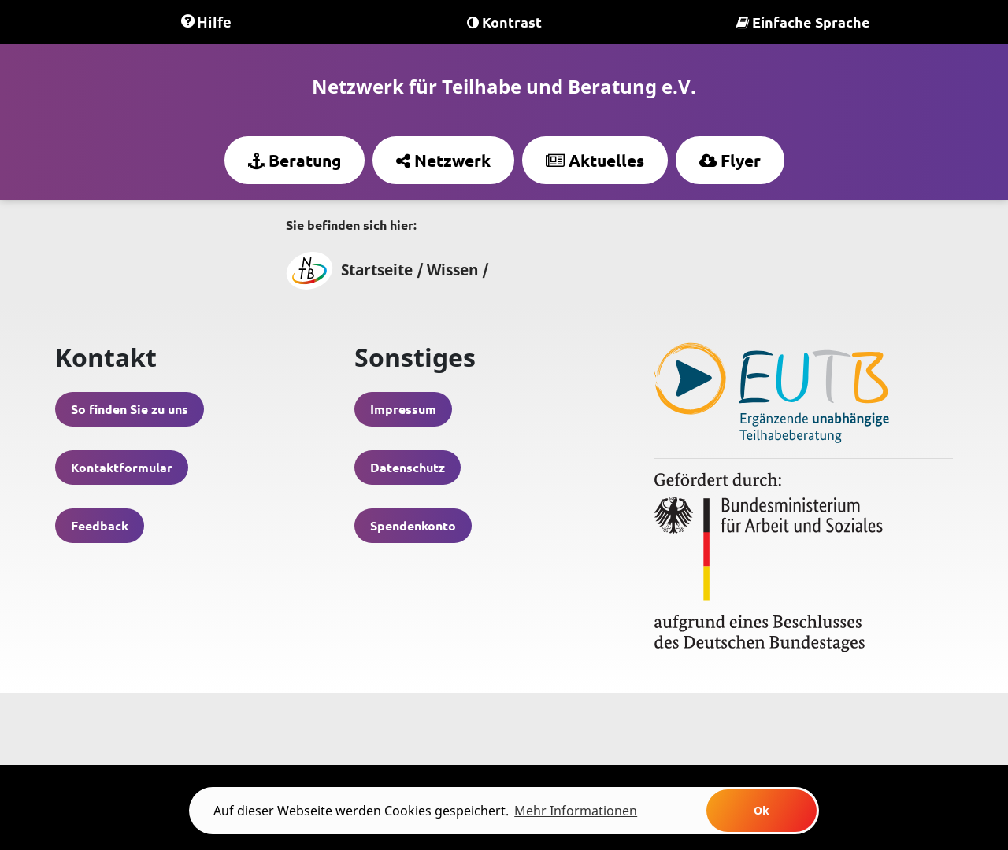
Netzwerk (443, 160)
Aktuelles (595, 160)
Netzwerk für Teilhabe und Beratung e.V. (504, 86)
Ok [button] (761, 810)
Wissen (452, 269)
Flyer (730, 160)
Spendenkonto (413, 525)
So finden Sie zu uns (129, 409)
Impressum (403, 409)
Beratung (294, 160)
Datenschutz (407, 467)
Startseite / (355, 269)
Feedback (99, 525)
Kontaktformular (121, 467)
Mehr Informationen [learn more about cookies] (575, 810)
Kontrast (504, 22)
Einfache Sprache (803, 22)
